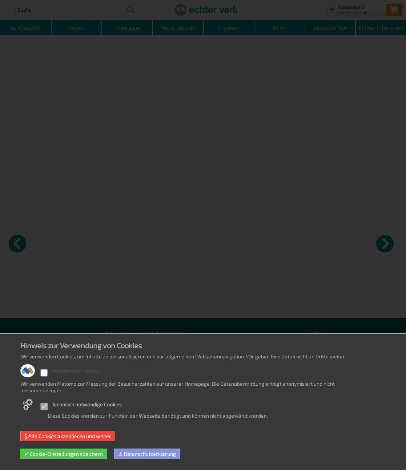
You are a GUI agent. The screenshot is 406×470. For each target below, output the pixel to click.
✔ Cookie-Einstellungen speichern (63, 454)
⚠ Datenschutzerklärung (147, 454)
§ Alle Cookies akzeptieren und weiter (67, 436)
